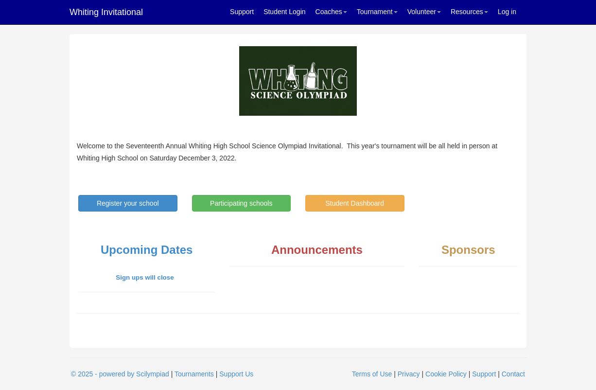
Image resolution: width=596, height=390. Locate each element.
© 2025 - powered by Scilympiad (120, 374)
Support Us (236, 374)
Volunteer (424, 12)
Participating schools (241, 203)
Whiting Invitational (106, 12)
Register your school (128, 203)
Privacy (409, 374)
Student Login (284, 12)
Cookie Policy (446, 374)
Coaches (331, 12)
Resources (469, 12)
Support (242, 12)
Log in (507, 12)
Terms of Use (372, 374)
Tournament (377, 12)
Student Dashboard (354, 203)
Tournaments (194, 374)
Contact (513, 374)
